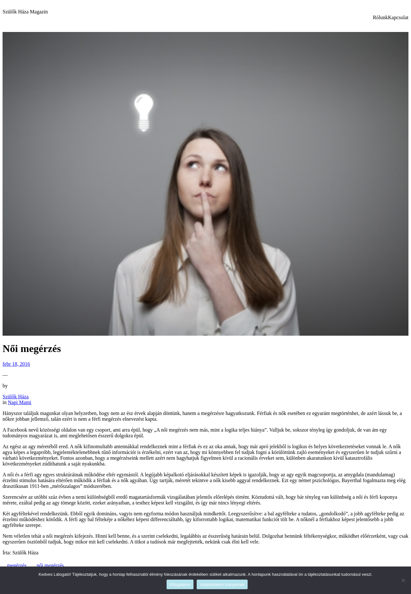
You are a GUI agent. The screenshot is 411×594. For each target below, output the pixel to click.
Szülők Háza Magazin (25, 11)
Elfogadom (180, 584)
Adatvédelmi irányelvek (222, 584)
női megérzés (50, 565)
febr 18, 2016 (16, 364)
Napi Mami (19, 402)
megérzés (16, 565)
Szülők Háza (16, 396)
